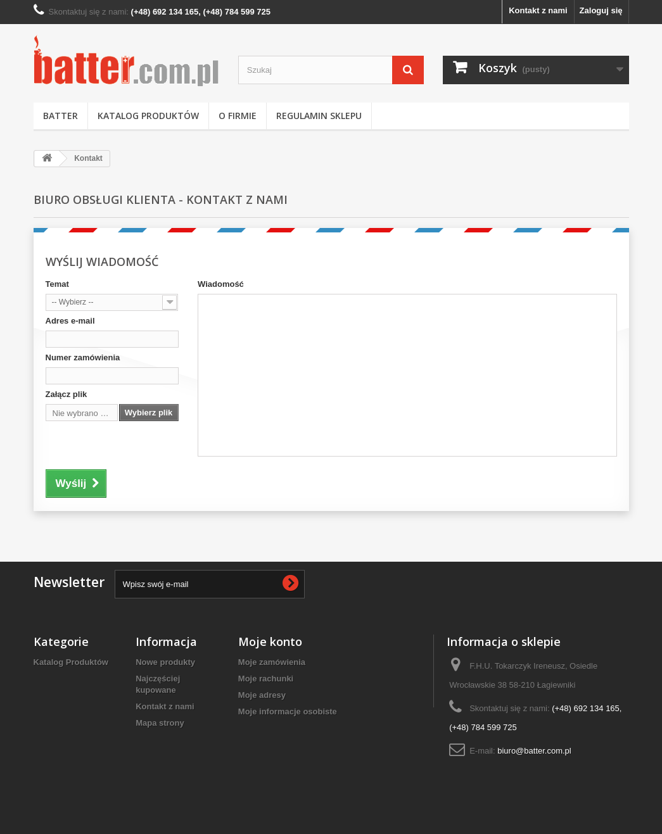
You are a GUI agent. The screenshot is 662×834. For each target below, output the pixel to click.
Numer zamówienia (83, 357)
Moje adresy (262, 695)
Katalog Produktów (148, 116)
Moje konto (270, 641)
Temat (57, 284)
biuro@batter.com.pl (534, 750)
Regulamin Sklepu (319, 116)
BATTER (60, 116)
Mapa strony (160, 723)
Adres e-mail (70, 320)
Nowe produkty (165, 662)
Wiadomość (221, 284)
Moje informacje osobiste (287, 711)
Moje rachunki (265, 678)
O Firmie (238, 116)
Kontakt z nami (538, 10)
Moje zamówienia (271, 662)
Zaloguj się (601, 10)
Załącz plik (66, 394)
